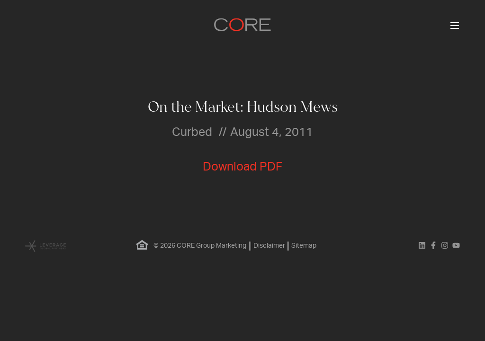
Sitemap (304, 245)
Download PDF (242, 167)
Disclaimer (269, 245)
